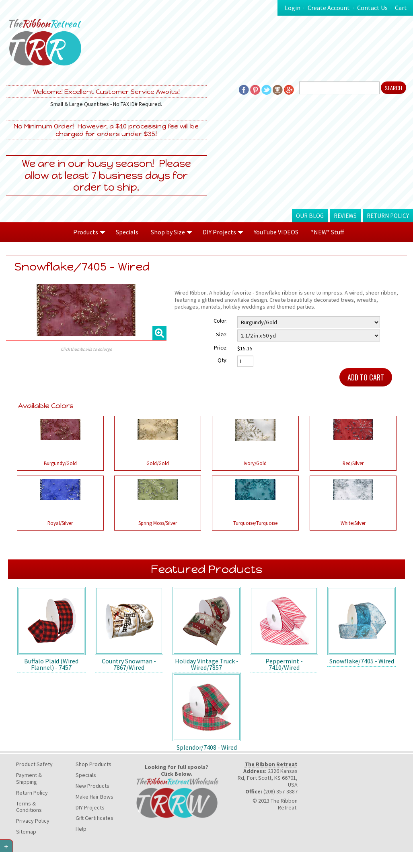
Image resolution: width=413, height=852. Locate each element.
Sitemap (26, 831)
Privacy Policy (32, 820)
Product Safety (34, 764)
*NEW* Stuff (327, 232)
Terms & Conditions (29, 807)
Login (292, 8)
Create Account (329, 8)
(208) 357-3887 (280, 791)
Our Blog (310, 216)
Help (81, 828)
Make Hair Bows (94, 796)
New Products (92, 785)
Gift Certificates (94, 817)
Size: (222, 334)
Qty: (223, 360)
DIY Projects (90, 807)
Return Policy (388, 216)
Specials (127, 232)
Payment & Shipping (29, 778)
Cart (401, 8)
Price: (221, 347)
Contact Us (372, 8)
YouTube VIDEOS (276, 232)
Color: (221, 320)
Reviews (345, 216)
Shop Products (93, 764)
